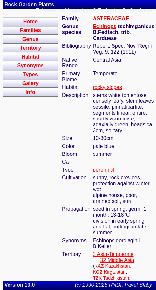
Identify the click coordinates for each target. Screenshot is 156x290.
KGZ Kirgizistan (109, 272)
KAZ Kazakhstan (112, 266)
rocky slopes (107, 87)
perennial (103, 169)
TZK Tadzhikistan (111, 278)
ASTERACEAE (111, 18)
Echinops (104, 26)
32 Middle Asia (117, 260)
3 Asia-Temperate (113, 254)
